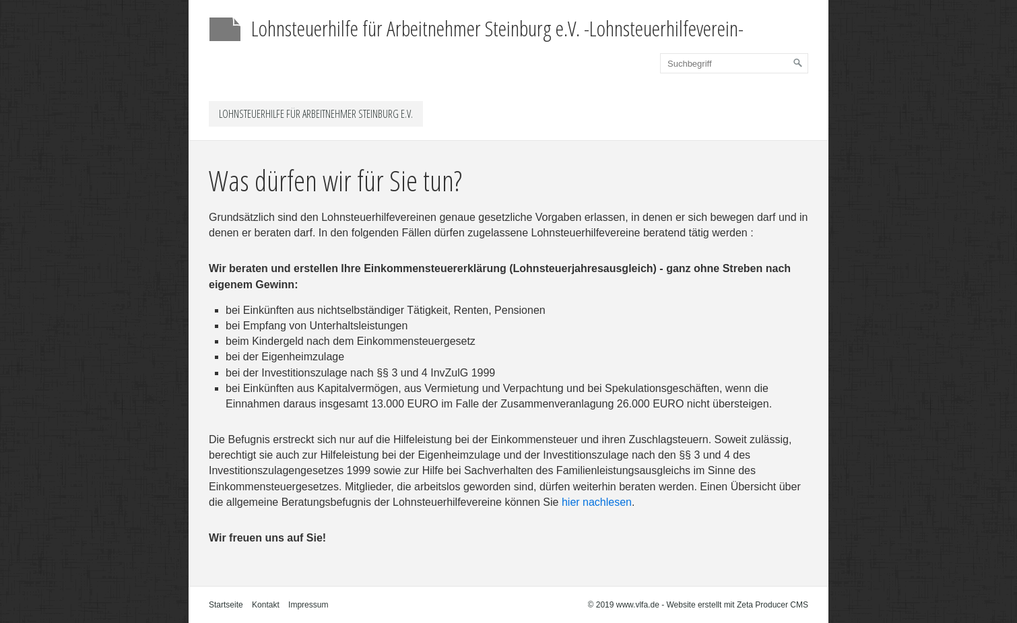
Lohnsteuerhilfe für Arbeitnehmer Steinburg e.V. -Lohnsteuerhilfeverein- (497, 27)
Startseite (226, 605)
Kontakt (266, 605)
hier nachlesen (597, 502)
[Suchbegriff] (734, 63)
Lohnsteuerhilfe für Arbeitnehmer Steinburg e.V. (316, 113)
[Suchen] (798, 63)
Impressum (308, 605)
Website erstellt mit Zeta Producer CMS (737, 605)
